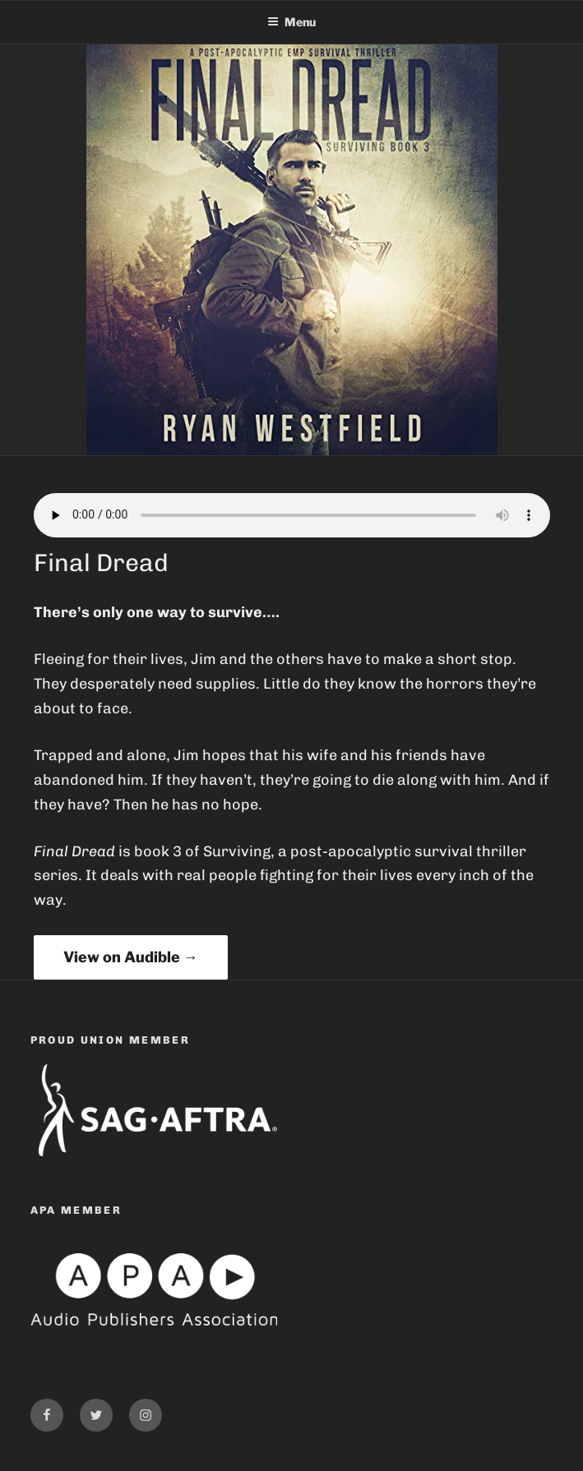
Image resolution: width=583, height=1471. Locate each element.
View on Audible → (130, 957)
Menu (291, 22)
